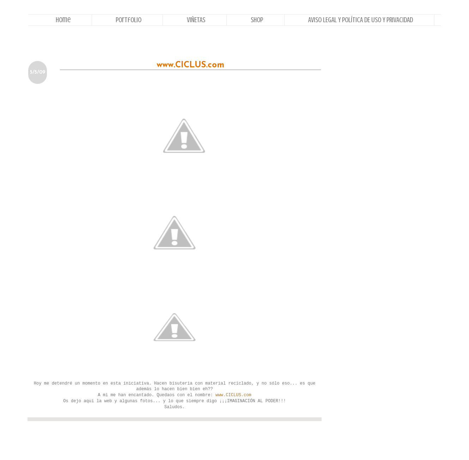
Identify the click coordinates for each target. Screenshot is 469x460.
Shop (257, 20)
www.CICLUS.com (233, 395)
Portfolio (128, 20)
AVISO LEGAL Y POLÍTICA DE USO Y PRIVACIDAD (360, 20)
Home (63, 20)
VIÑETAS (196, 20)
